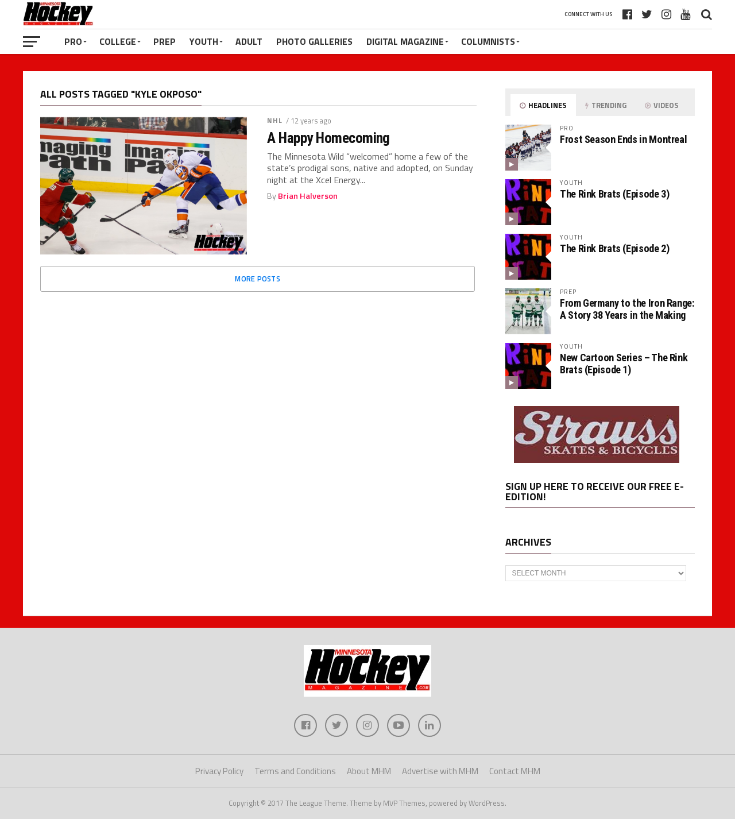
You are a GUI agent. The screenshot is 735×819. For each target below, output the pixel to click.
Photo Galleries (314, 41)
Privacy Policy (219, 771)
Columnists (488, 41)
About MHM (369, 771)
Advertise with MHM (440, 771)
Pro (73, 41)
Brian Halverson (308, 196)
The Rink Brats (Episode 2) (614, 248)
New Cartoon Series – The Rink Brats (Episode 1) (623, 363)
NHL (275, 120)
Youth (203, 41)
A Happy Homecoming (328, 138)
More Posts (257, 278)
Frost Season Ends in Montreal (623, 139)
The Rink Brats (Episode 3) (614, 194)
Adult (248, 41)
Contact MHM (514, 771)
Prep (164, 41)
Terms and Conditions (295, 771)
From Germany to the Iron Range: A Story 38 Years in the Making (627, 308)
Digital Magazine (405, 41)
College (117, 41)
